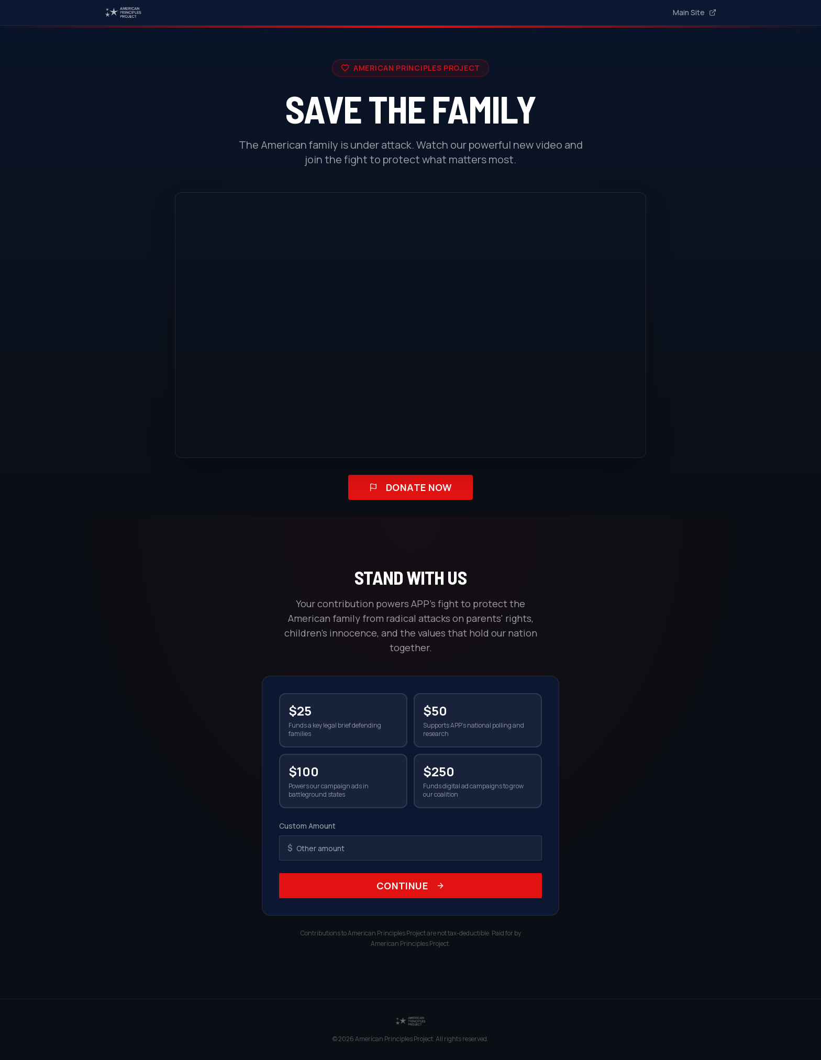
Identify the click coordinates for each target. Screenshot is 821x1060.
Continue (410, 885)
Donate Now (410, 487)
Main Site (694, 12)
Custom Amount (307, 826)
